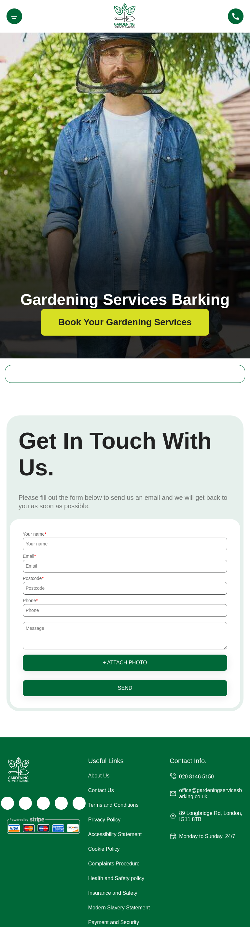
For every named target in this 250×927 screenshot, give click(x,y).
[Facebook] (7, 803)
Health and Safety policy (116, 878)
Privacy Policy (104, 819)
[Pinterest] (79, 803)
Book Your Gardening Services (125, 322)
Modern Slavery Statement (119, 907)
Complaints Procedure (114, 863)
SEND (125, 688)
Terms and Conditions (113, 805)
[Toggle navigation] (14, 16)
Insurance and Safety (112, 893)
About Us (99, 775)
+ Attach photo (125, 662)
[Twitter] (25, 803)
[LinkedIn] (61, 803)
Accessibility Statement (115, 834)
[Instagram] (43, 803)
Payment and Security (113, 922)
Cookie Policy (104, 849)
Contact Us (101, 790)
